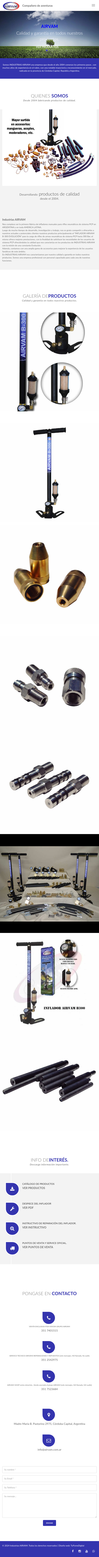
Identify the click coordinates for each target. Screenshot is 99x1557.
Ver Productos (47, 47)
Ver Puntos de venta (37, 1247)
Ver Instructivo (34, 1227)
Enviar (49, 1523)
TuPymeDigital (77, 1545)
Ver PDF (28, 1207)
